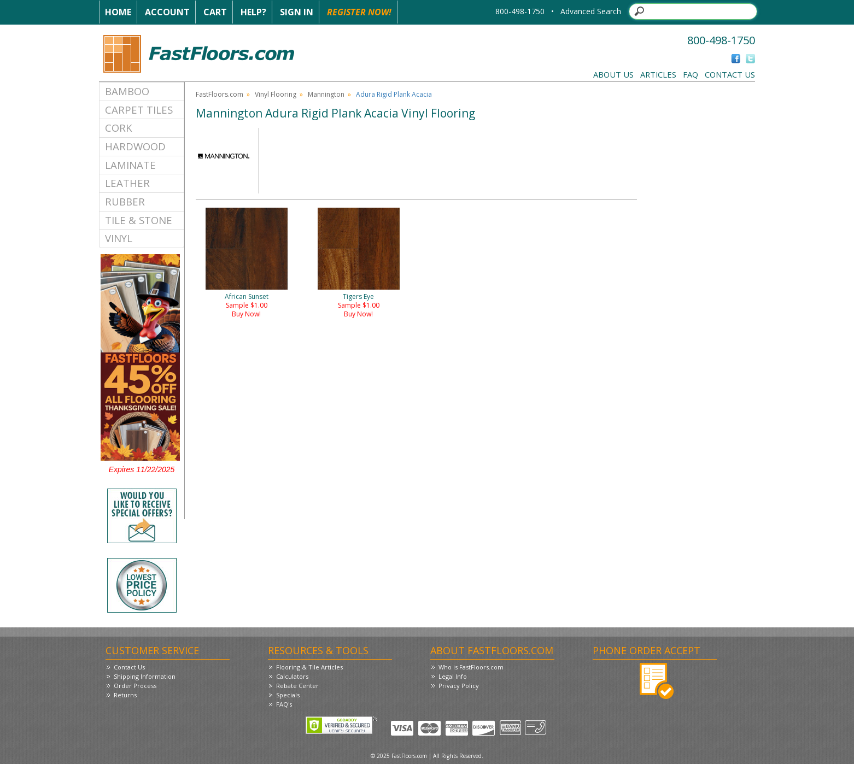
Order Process (135, 685)
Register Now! (359, 12)
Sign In (296, 12)
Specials (288, 695)
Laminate (130, 165)
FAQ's (284, 704)
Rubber (125, 201)
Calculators (292, 676)
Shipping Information (145, 676)
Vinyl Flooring (275, 94)
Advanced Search (590, 11)
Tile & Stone (138, 220)
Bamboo (127, 91)
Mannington (326, 94)
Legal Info (452, 676)
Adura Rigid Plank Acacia (394, 94)
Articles (658, 74)
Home (118, 12)
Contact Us (730, 74)
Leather (127, 183)
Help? (253, 12)
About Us (613, 74)
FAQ (690, 74)
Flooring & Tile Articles (309, 667)
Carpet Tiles (139, 109)
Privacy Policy (458, 685)
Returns (125, 695)
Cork (118, 127)
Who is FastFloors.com (471, 667)
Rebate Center (297, 685)
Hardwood (135, 146)
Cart (215, 12)
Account (167, 12)
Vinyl (118, 238)
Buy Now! (246, 314)
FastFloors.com (219, 94)
